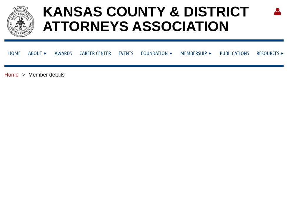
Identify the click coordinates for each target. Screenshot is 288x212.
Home (11, 75)
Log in (277, 11)
